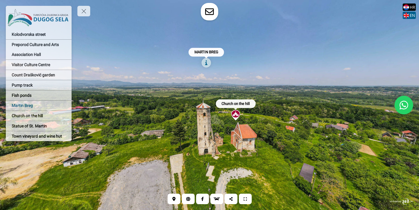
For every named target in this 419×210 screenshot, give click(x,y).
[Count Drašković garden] (39, 75)
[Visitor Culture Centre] (39, 65)
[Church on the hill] (39, 116)
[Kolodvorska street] (39, 34)
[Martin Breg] (39, 106)
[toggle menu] (83, 11)
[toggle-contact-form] (209, 11)
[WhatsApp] (404, 105)
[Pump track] (39, 85)
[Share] (231, 199)
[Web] (188, 199)
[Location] (174, 199)
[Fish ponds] (39, 95)
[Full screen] (245, 199)
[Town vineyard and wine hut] (39, 136)
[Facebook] (202, 199)
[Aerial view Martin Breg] (216, 199)
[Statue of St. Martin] (39, 126)
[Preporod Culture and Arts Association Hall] (39, 50)
